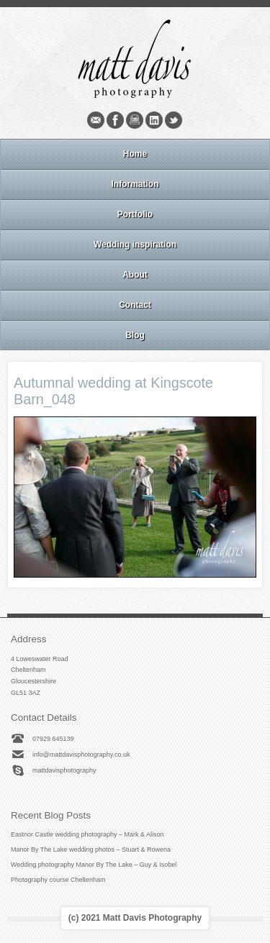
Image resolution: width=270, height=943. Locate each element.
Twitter (173, 120)
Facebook (115, 120)
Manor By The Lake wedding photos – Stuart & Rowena (91, 849)
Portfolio (135, 214)
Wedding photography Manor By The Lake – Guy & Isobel (93, 864)
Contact (135, 305)
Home (135, 154)
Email (95, 120)
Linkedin (154, 120)
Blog (135, 335)
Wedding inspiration (135, 245)
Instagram (134, 120)
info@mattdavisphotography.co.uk (81, 754)
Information (135, 184)
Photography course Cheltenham (58, 879)
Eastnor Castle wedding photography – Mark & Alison (87, 834)
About (135, 275)
